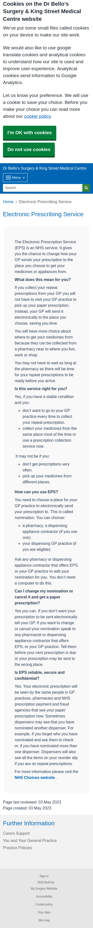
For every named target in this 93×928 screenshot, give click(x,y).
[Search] (43, 188)
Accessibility (44, 896)
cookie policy (37, 116)
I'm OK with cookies (29, 132)
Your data (44, 912)
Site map (44, 920)
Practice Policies (17, 848)
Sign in (43, 876)
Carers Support (16, 833)
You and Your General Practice (30, 840)
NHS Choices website (35, 777)
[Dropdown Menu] (15, 177)
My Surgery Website (44, 888)
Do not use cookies (28, 149)
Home (8, 202)
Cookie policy (44, 904)
